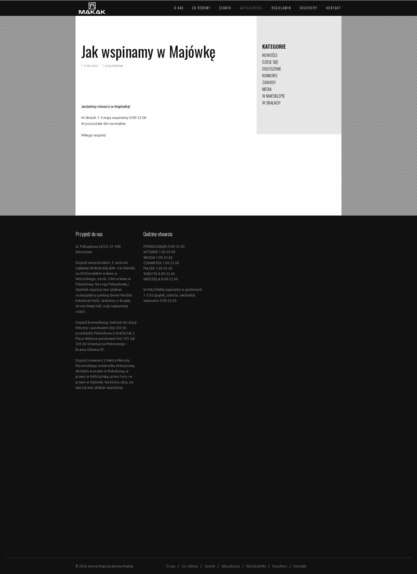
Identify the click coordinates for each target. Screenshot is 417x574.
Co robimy (201, 8)
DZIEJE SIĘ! (270, 62)
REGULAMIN (281, 8)
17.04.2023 (90, 65)
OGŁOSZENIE (114, 65)
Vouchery (308, 8)
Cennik (225, 8)
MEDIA (267, 89)
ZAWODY (269, 82)
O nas (179, 8)
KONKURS (269, 75)
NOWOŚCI (269, 55)
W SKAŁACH (271, 102)
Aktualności (251, 8)
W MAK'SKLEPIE (273, 96)
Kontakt (333, 8)
